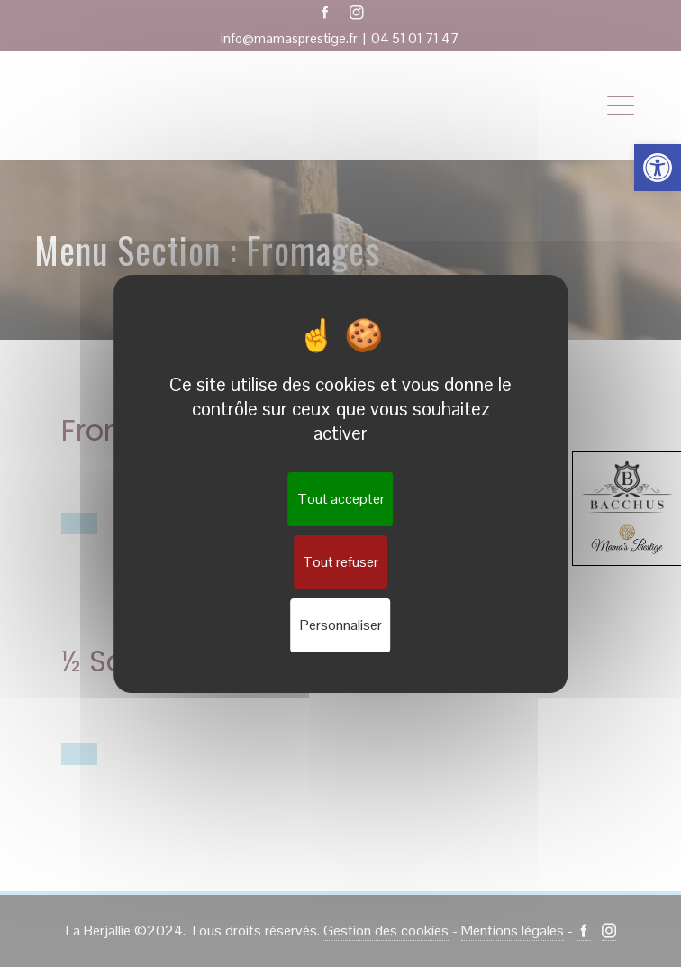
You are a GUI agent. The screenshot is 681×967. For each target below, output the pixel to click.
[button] (657, 167)
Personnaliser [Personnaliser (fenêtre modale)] (341, 625)
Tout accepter (341, 498)
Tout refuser (340, 561)
